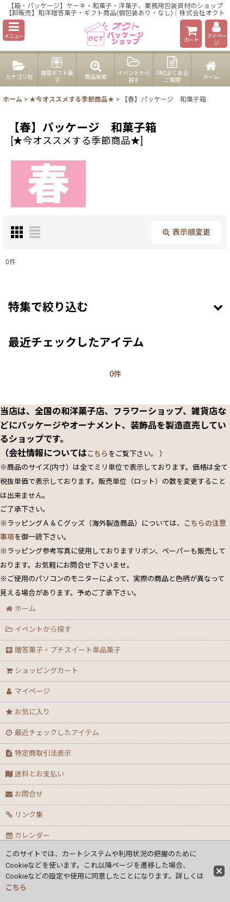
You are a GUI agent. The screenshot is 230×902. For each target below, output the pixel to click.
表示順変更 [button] (186, 232)
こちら (16, 888)
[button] (13, 30)
